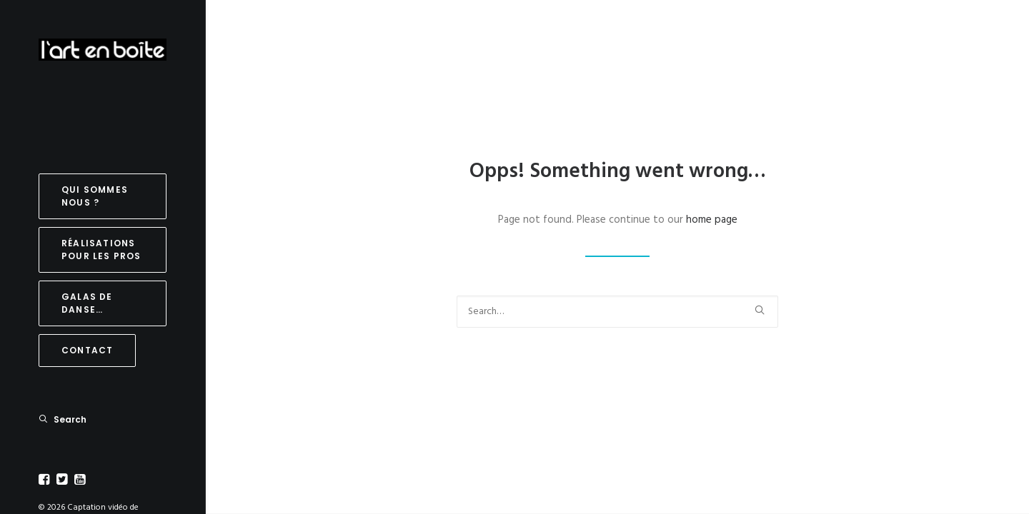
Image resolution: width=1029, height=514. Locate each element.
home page (711, 219)
